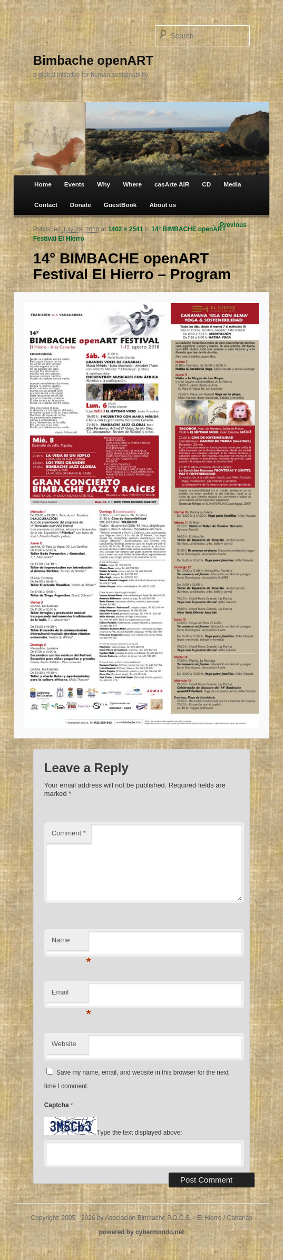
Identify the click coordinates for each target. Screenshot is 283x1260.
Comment (69, 833)
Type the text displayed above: (139, 1133)
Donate (80, 204)
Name (70, 943)
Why (103, 184)
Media (232, 184)
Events (74, 184)
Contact (45, 204)
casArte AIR (171, 184)
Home (43, 184)
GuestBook (120, 204)
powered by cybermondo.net (141, 1232)
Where (132, 184)
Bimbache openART (93, 60)
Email (70, 995)
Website (64, 1044)
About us (162, 204)
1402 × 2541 (125, 229)
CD (206, 184)
